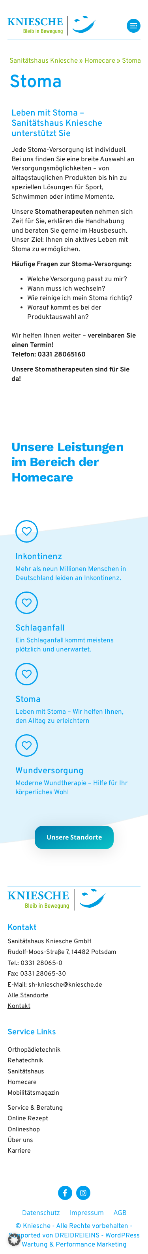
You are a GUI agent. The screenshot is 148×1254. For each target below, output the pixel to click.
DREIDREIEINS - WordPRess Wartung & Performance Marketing (81, 1241)
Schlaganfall (40, 628)
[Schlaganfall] (26, 603)
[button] (14, 1240)
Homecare (99, 61)
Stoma (28, 699)
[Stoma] (26, 674)
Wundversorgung (49, 771)
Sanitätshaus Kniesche (43, 61)
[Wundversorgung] (26, 745)
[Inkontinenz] (26, 531)
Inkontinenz (38, 557)
